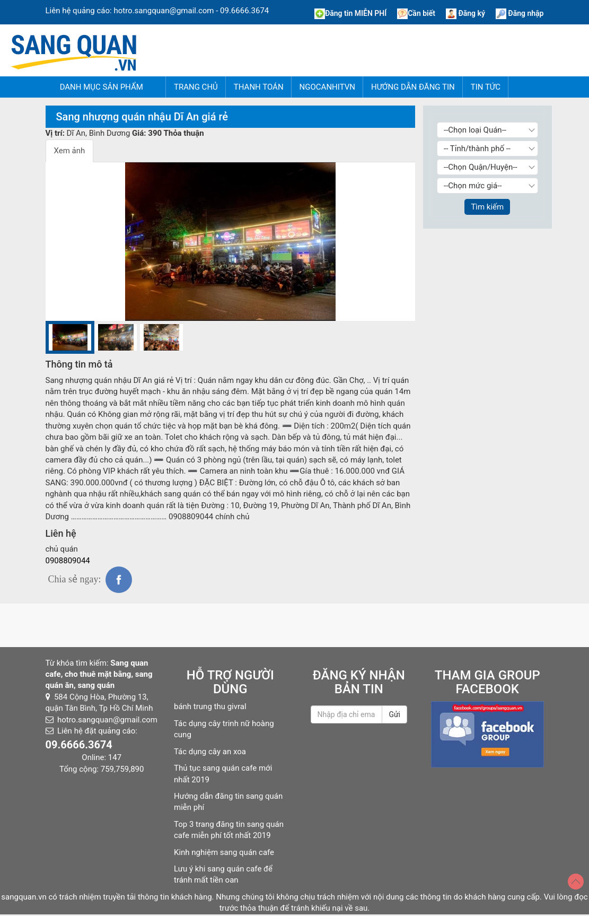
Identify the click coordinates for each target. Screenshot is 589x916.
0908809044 (68, 560)
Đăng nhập (520, 13)
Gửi (394, 714)
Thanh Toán (259, 87)
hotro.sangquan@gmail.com (163, 10)
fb (119, 579)
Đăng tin (350, 13)
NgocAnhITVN (327, 87)
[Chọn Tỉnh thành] (487, 148)
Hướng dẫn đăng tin (413, 87)
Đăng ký (465, 13)
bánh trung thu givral (210, 706)
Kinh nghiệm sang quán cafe (224, 852)
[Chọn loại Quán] (487, 130)
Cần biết (416, 13)
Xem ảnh (69, 150)
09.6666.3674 (244, 10)
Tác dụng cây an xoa (210, 751)
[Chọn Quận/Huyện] (487, 167)
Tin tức (485, 87)
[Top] (576, 881)
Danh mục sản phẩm (101, 87)
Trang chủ (196, 87)
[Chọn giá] (487, 186)
